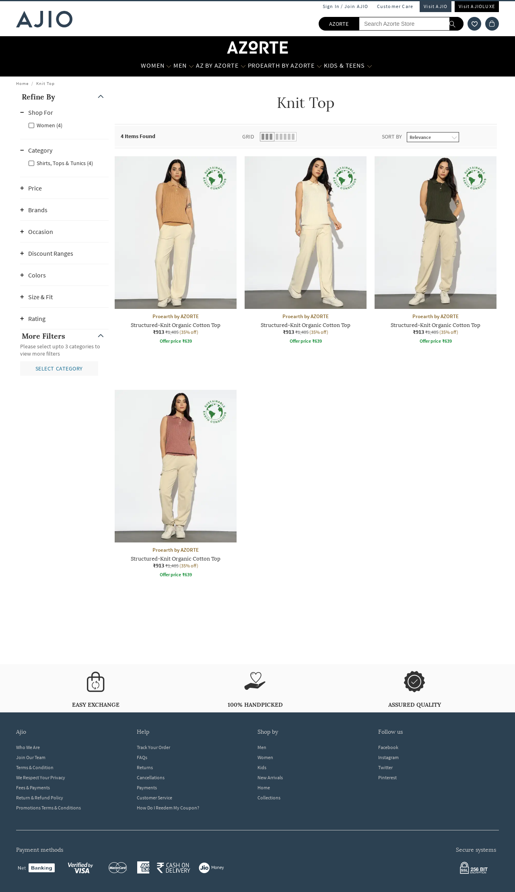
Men (262, 747)
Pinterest (387, 777)
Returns (145, 767)
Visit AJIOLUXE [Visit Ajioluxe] (477, 6)
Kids (262, 767)
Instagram (388, 757)
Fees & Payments (33, 787)
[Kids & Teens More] (369, 65)
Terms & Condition (35, 767)
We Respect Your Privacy (40, 777)
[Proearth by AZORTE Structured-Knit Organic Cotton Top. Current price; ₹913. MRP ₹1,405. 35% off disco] (176, 251)
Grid (248, 136)
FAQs (142, 757)
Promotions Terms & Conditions (48, 808)
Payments (147, 787)
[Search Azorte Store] (411, 24)
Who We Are (28, 747)
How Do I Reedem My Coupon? (168, 808)
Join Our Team (30, 757)
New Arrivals (270, 777)
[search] (456, 24)
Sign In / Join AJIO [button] (346, 6)
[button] (64, 96)
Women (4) (49, 125)
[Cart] (492, 24)
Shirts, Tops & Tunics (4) (65, 163)
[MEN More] (191, 65)
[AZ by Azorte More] (243, 65)
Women (265, 757)
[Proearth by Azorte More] (319, 65)
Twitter (385, 767)
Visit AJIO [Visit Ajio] (435, 6)
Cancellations (151, 777)
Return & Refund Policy (39, 798)
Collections (269, 798)
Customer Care (395, 6)
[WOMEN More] (168, 65)
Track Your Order (153, 747)
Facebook (388, 747)
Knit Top (45, 83)
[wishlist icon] (474, 24)
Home (22, 83)
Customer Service (154, 798)
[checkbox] (64, 125)
